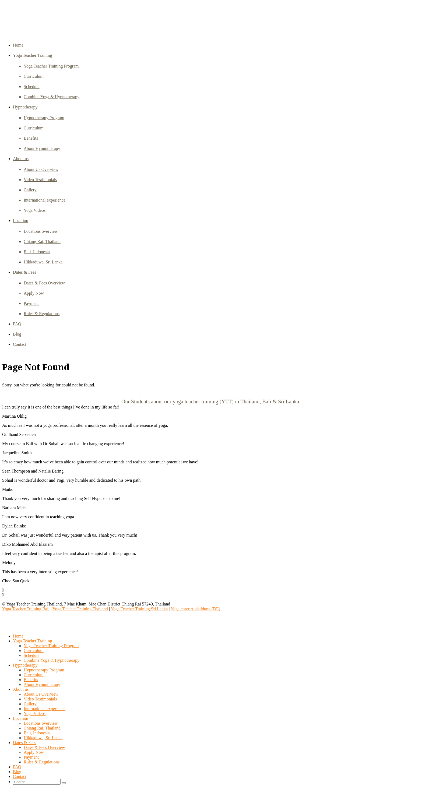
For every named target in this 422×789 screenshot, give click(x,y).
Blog (17, 334)
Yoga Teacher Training (32, 55)
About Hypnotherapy (42, 148)
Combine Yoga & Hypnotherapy (51, 96)
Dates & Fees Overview (44, 283)
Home (18, 45)
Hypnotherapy (25, 107)
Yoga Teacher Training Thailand (80, 609)
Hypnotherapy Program (44, 117)
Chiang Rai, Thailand (42, 241)
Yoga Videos (34, 210)
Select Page (14, 626)
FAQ (17, 324)
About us (21, 158)
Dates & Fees (24, 272)
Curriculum (34, 76)
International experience (44, 200)
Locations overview (41, 231)
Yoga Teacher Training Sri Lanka (139, 609)
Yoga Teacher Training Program (51, 66)
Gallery (30, 190)
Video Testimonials (40, 179)
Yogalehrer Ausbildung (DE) (195, 609)
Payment (31, 303)
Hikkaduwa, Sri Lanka (43, 262)
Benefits (31, 138)
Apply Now (34, 293)
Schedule (32, 86)
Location (20, 220)
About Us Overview (41, 169)
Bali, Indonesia (37, 251)
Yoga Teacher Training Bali (26, 609)
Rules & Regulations (41, 313)
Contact (19, 344)
